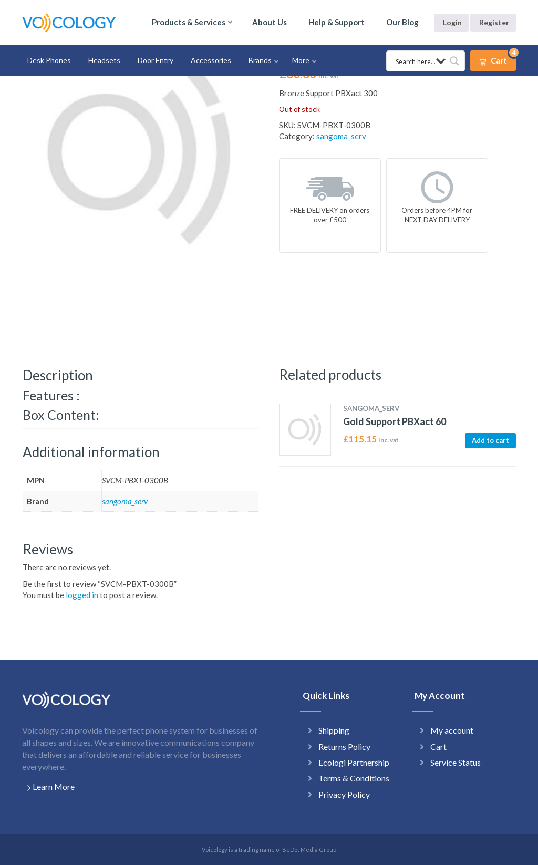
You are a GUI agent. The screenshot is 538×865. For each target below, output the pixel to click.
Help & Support (336, 22)
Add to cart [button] (490, 440)
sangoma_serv (341, 136)
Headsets (104, 60)
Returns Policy (344, 746)
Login (452, 22)
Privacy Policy (344, 794)
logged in (82, 595)
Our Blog (402, 22)
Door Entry (155, 60)
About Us (269, 22)
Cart (438, 746)
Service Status (455, 762)
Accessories (211, 60)
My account (451, 730)
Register (494, 22)
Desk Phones (49, 60)
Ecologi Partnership (353, 762)
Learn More (48, 786)
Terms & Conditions (353, 778)
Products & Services (188, 22)
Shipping (333, 730)
